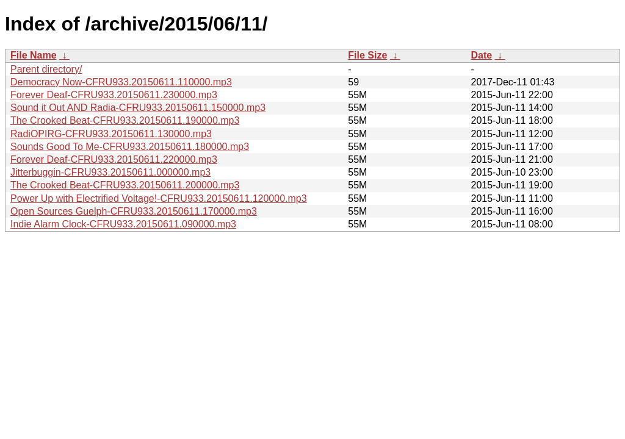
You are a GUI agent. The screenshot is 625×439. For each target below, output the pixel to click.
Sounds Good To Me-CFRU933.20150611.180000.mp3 (129, 146)
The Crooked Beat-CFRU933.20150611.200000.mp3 (124, 185)
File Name (33, 55)
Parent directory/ (46, 69)
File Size (367, 55)
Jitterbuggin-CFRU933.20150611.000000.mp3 (110, 172)
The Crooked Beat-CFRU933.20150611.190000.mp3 (124, 120)
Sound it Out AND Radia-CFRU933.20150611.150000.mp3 (138, 107)
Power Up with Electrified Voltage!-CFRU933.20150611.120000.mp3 (158, 198)
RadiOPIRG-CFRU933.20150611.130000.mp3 (111, 134)
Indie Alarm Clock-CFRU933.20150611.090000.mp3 (123, 224)
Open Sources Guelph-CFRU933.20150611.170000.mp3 (133, 211)
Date (481, 55)
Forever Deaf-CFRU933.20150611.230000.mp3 (113, 95)
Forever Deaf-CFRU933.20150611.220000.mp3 (113, 159)
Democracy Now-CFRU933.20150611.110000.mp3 (121, 82)
